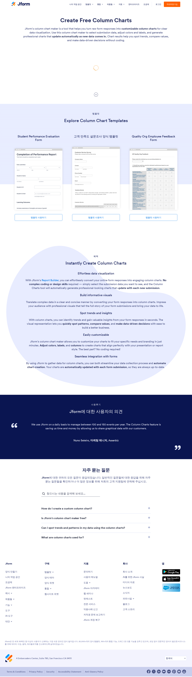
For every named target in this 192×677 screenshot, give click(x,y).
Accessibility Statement (71, 672)
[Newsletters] (126, 593)
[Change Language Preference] (176, 659)
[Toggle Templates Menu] (49, 572)
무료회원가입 (172, 4)
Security (51, 672)
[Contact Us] (88, 572)
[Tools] (7, 611)
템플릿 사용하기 (38, 217)
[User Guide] (91, 577)
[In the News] (127, 588)
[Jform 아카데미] (92, 588)
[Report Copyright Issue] (95, 616)
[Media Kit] (129, 582)
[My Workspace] (13, 577)
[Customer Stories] (129, 610)
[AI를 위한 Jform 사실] (134, 577)
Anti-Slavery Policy (96, 672)
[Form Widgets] (50, 583)
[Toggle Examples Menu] (9, 594)
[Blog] (126, 605)
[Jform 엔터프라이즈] (16, 588)
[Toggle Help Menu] (87, 583)
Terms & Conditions (15, 672)
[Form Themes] (50, 578)
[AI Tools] (9, 616)
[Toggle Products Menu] (10, 600)
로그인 (158, 4)
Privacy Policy (36, 672)
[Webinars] (89, 594)
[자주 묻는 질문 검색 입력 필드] (70, 494)
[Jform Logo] (21, 4)
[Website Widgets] (52, 594)
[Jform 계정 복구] (92, 621)
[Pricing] (9, 582)
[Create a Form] (11, 572)
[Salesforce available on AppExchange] (174, 590)
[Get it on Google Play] (174, 573)
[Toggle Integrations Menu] (48, 589)
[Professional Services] (90, 605)
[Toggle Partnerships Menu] (129, 599)
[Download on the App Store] (174, 581)
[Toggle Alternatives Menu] (9, 622)
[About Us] (128, 572)
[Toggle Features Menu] (9, 606)
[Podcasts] (88, 599)
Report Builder (50, 280)
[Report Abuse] (91, 610)
